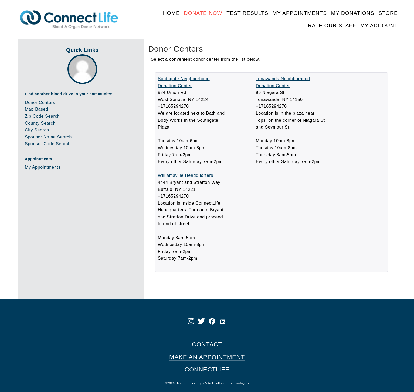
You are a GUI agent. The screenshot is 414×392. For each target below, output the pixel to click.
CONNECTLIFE (207, 369)
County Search (40, 123)
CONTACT (207, 344)
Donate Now (203, 13)
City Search (37, 130)
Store (388, 13)
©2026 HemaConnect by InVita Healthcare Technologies (207, 383)
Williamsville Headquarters (185, 175)
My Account (379, 25)
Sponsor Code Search (48, 143)
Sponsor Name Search (48, 137)
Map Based (36, 109)
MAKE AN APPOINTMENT (207, 357)
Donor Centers (40, 102)
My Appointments (300, 13)
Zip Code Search (42, 116)
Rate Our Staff (332, 25)
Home (171, 13)
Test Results (247, 13)
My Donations (352, 13)
